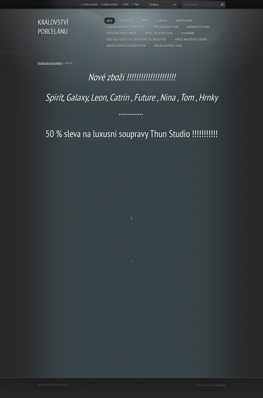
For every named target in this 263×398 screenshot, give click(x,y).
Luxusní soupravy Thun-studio (126, 27)
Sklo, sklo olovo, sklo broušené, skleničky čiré (137, 39)
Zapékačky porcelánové (122, 33)
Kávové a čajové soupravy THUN (126, 46)
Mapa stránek (111, 4)
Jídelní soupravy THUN (168, 46)
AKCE (109, 21)
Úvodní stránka (90, 4)
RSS (126, 4)
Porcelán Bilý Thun (166, 27)
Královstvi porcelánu (50, 63)
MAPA (145, 21)
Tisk (136, 4)
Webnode (220, 385)
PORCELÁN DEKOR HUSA (159, 33)
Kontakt (162, 21)
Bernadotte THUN (198, 27)
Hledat (222, 4)
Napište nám (184, 21)
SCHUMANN (187, 33)
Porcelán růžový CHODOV (191, 39)
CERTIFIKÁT (127, 21)
